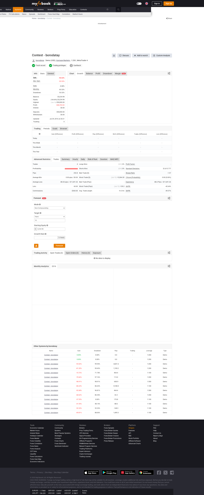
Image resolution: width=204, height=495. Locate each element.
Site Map (48, 472)
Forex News (34, 446)
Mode (36, 204)
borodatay (40, 60)
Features (132, 430)
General (50, 73)
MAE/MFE (114, 159)
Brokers (103, 10)
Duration (103, 159)
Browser (63, 129)
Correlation (119, 14)
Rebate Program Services (88, 446)
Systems (71, 10)
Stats (42, 73)
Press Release (109, 441)
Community (82, 10)
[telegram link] (172, 472)
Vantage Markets (63, 60)
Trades (56, 159)
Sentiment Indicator (61, 446)
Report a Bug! (158, 436)
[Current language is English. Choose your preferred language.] (146, 3)
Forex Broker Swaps (111, 433)
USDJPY (35, 493)
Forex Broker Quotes (111, 430)
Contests (136, 10)
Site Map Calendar (61, 472)
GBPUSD (51, 490)
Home (34, 10)
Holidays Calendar (36, 436)
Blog (154, 441)
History (86, 253)
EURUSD (35, 490)
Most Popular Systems (63, 433)
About (155, 438)
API (130, 433)
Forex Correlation (36, 443)
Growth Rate (39, 234)
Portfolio (43, 10)
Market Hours (131, 14)
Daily (83, 159)
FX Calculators (67, 14)
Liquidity (33, 454)
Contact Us (157, 433)
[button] (124, 56)
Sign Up (169, 3)
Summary (66, 159)
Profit (98, 73)
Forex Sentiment (60, 443)
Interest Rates (54, 14)
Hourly (75, 159)
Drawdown (107, 73)
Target (36, 213)
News (52, 10)
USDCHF (67, 493)
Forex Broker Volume (111, 436)
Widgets (131, 428)
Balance (89, 73)
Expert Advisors (84, 451)
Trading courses (85, 456)
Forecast (59, 246)
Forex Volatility (35, 441)
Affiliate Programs (85, 441)
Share (169, 18)
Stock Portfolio (134, 438)
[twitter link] (165, 472)
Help (155, 430)
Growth (80, 73)
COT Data (33, 451)
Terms (32, 472)
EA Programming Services (88, 438)
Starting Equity (40, 225)
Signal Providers (85, 436)
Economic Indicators (37, 462)
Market (61, 10)
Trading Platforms (85, 449)
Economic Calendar (39, 14)
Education (125, 10)
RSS (130, 436)
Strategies (58, 436)
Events (84, 491)
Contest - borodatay (51, 355)
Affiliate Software (135, 441)
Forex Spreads (109, 428)
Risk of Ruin (92, 159)
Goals (55, 129)
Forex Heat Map (106, 14)
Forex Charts (59, 441)
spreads (85, 14)
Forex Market (34, 438)
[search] (173, 10)
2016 (54, 266)
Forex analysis (35, 449)
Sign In (157, 3)
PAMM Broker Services (87, 443)
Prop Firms (114, 10)
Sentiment (94, 14)
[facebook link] (159, 472)
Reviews (93, 10)
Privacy (40, 472)
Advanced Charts (135, 443)
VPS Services (83, 433)
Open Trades (56, 253)
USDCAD (51, 493)
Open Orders (72, 253)
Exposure (97, 253)
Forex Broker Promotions (112, 438)
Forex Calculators (36, 456)
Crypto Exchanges (85, 454)
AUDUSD (67, 490)
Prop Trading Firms (86, 430)
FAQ (154, 428)
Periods (46, 129)
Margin (120, 73)
